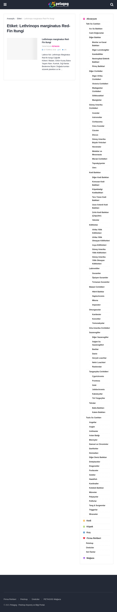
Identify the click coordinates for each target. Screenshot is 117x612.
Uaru (94, 168)
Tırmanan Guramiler (101, 282)
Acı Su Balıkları (95, 29)
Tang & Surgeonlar (97, 505)
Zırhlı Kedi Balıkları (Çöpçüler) (100, 214)
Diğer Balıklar (95, 37)
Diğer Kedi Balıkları (100, 177)
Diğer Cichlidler (96, 71)
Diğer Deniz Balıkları (98, 457)
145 (64, 50)
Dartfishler (93, 449)
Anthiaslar (93, 431)
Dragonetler (94, 466)
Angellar (92, 422)
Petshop (89, 543)
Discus (95, 135)
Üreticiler (90, 548)
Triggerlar (93, 510)
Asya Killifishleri (99, 245)
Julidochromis (98, 389)
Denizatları (93, 453)
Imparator (96, 305)
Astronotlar (97, 117)
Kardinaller (94, 484)
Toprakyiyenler (98, 163)
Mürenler (93, 492)
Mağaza (88, 558)
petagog (55, 46)
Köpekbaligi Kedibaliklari (97, 191)
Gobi (94, 385)
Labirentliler (94, 268)
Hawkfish (93, 479)
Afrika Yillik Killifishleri (97, 231)
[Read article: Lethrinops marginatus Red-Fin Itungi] (22, 49)
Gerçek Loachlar (99, 358)
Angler (92, 427)
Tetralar (92, 403)
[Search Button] (111, 4)
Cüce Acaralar (98, 126)
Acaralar (95, 113)
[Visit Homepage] (58, 5)
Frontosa (96, 381)
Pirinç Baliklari (98, 66)
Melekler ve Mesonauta (97, 153)
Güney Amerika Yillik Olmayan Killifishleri (99, 260)
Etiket (19, 19)
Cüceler (95, 130)
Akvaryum (90, 19)
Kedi (87, 520)
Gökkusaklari (98, 96)
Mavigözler (97, 100)
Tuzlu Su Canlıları (93, 418)
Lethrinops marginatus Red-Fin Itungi (39, 19)
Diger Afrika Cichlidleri (97, 77)
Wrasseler (93, 514)
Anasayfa (10, 19)
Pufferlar (93, 501)
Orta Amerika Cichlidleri (99, 328)
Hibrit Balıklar (98, 292)
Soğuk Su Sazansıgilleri (98, 343)
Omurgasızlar (95, 310)
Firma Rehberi (92, 538)
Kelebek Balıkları (96, 488)
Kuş (86, 532)
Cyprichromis (98, 376)
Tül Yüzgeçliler (98, 398)
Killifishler (93, 225)
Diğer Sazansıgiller (100, 337)
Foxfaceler (93, 470)
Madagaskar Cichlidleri (97, 89)
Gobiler (92, 475)
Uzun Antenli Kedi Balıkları (100, 206)
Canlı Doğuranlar (96, 33)
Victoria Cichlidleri (100, 84)
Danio (94, 354)
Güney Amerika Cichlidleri (96, 106)
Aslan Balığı (94, 435)
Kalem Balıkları (98, 412)
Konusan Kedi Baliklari (98, 183)
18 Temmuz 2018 (49, 50)
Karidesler (96, 314)
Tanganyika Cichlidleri (98, 372)
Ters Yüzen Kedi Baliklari (99, 199)
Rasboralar (97, 367)
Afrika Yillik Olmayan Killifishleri (101, 239)
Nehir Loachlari (98, 362)
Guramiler (96, 273)
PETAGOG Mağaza (52, 599)
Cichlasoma (97, 122)
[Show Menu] (5, 4)
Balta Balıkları (98, 408)
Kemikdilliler (97, 54)
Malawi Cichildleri (97, 287)
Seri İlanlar (90, 552)
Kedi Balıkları (95, 172)
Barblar (95, 349)
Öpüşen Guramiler (100, 278)
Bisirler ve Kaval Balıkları (99, 44)
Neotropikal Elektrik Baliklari (100, 60)
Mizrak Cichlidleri (99, 159)
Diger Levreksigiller (100, 50)
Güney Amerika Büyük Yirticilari (99, 141)
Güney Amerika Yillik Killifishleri (99, 251)
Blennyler (93, 440)
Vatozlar (95, 220)
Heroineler (96, 147)
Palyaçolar (93, 497)
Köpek (88, 526)
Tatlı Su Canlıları (93, 24)
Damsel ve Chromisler (98, 444)
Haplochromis (98, 296)
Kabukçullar (97, 394)
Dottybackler (94, 462)
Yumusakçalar (98, 323)
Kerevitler (96, 319)
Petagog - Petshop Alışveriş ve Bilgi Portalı (27, 605)
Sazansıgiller (94, 332)
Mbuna (95, 300)
